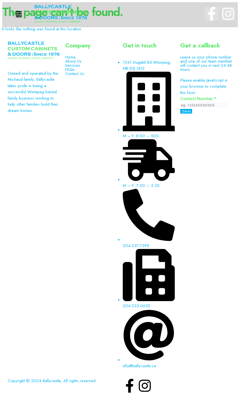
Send (186, 111)
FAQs (70, 70)
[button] (18, 14)
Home (70, 57)
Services (72, 65)
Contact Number (198, 98)
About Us (73, 61)
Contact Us (74, 74)
